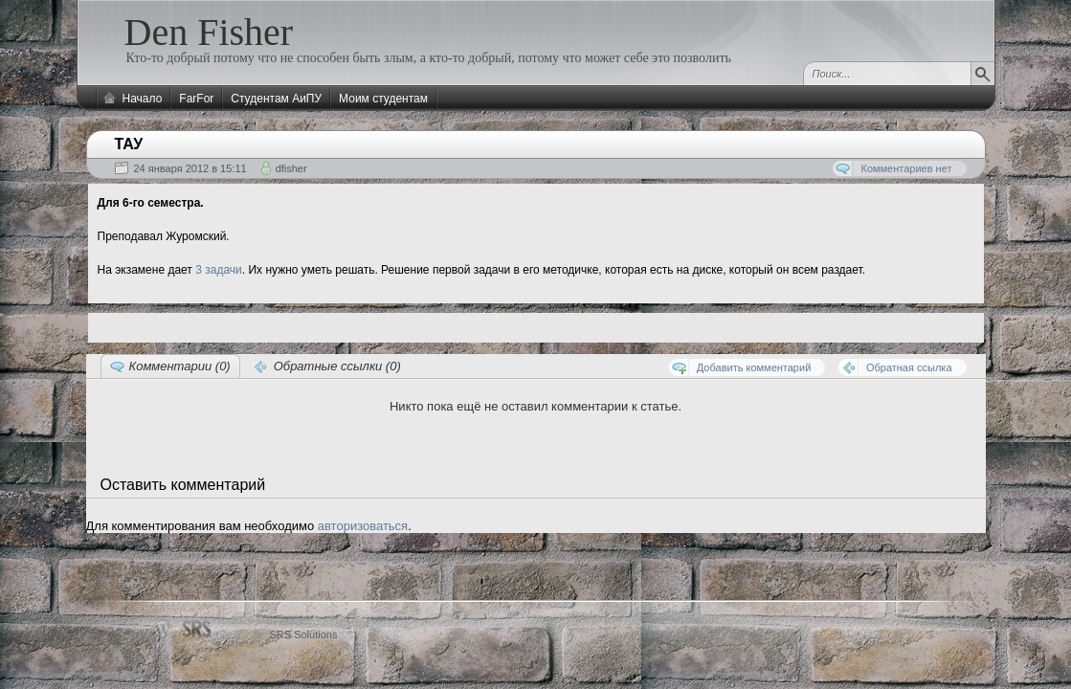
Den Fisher (209, 32)
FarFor (196, 98)
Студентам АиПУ (276, 98)
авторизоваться (363, 526)
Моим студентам (383, 98)
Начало (143, 98)
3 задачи (218, 270)
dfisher (291, 168)
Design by (279, 634)
